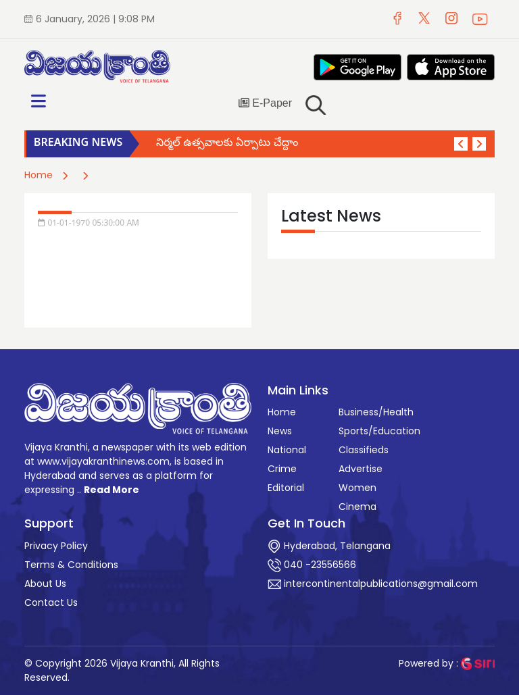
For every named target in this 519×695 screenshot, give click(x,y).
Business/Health (376, 412)
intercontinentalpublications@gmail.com (373, 583)
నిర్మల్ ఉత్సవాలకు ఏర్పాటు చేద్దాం (227, 143)
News (280, 431)
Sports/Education (379, 431)
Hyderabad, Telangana (329, 545)
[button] (461, 144)
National (287, 450)
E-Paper (265, 103)
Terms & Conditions (71, 564)
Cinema (357, 506)
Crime (282, 468)
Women (357, 487)
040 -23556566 (312, 564)
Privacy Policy (56, 545)
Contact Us (51, 602)
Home (38, 175)
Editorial (286, 487)
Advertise (360, 468)
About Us (45, 583)
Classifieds (364, 450)
